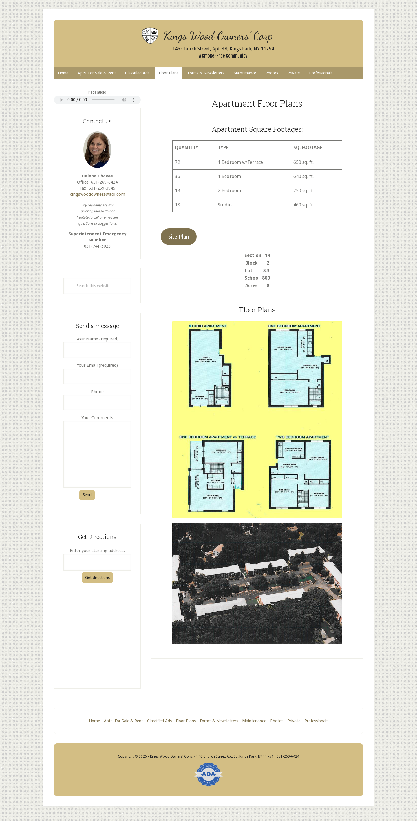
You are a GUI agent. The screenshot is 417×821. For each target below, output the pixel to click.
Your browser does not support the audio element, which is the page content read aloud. (97, 100)
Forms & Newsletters (218, 721)
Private (294, 721)
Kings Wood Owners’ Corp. (223, 34)
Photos (276, 721)
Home (92, 721)
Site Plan (178, 237)
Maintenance (253, 721)
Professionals (318, 721)
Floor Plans (185, 721)
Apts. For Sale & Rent (121, 721)
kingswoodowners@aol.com (97, 194)
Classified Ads (157, 721)
